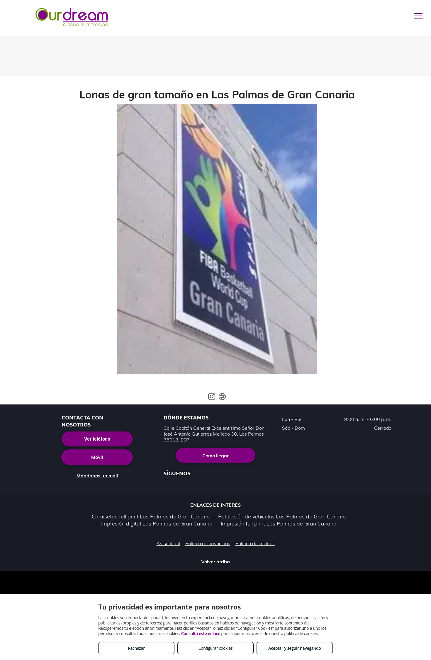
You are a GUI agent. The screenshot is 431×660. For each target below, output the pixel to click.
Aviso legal (168, 543)
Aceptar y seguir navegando (294, 648)
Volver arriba (215, 562)
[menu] (418, 15)
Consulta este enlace (200, 633)
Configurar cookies (215, 648)
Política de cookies (255, 543)
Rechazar (136, 648)
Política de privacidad (207, 543)
